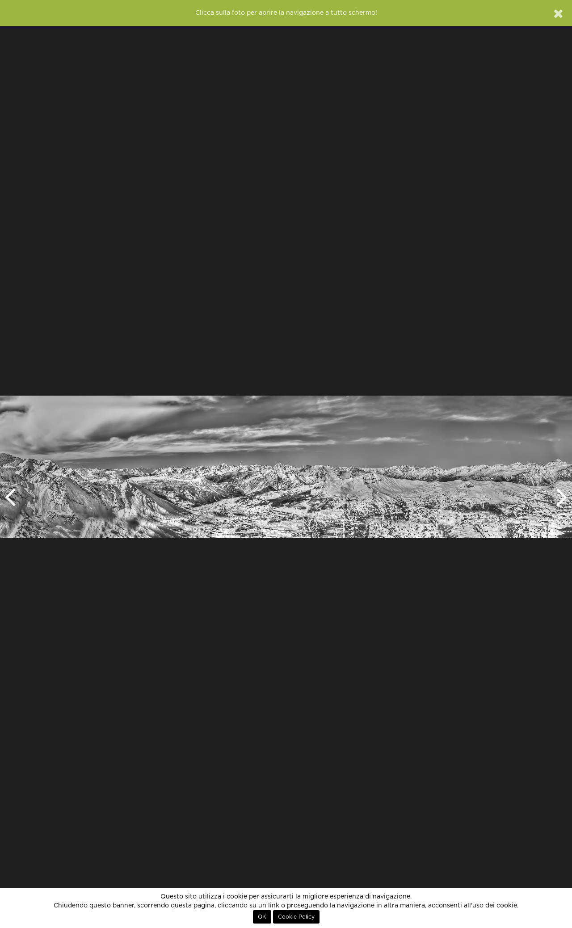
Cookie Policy (296, 917)
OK (262, 917)
